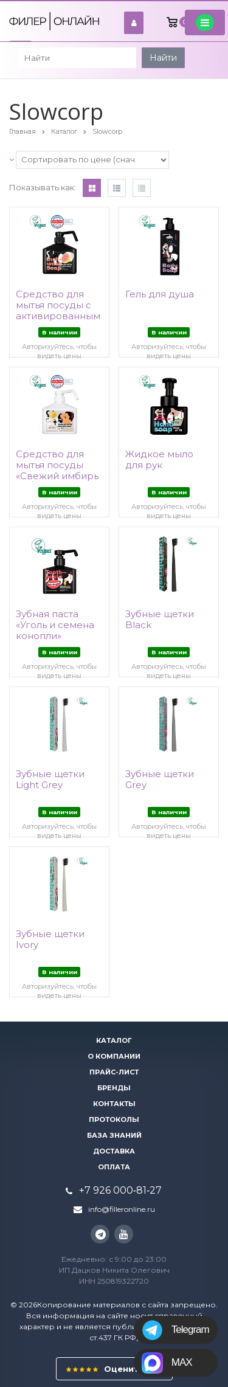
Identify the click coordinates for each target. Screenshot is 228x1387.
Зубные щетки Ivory (50, 939)
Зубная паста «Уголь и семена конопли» (55, 625)
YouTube (123, 1234)
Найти (163, 57)
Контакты (114, 1103)
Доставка (114, 1151)
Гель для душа (159, 294)
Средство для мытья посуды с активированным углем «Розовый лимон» (58, 316)
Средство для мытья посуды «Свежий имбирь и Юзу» (57, 471)
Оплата (114, 1167)
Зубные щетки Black (159, 620)
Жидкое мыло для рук (159, 460)
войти (137, 22)
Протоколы (114, 1119)
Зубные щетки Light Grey (50, 779)
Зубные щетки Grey (159, 779)
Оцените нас (114, 1369)
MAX (167, 1363)
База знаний (114, 1135)
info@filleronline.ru (121, 1209)
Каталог (114, 1040)
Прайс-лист (114, 1072)
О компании (114, 1056)
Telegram (176, 1330)
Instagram (100, 1234)
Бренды (114, 1088)
